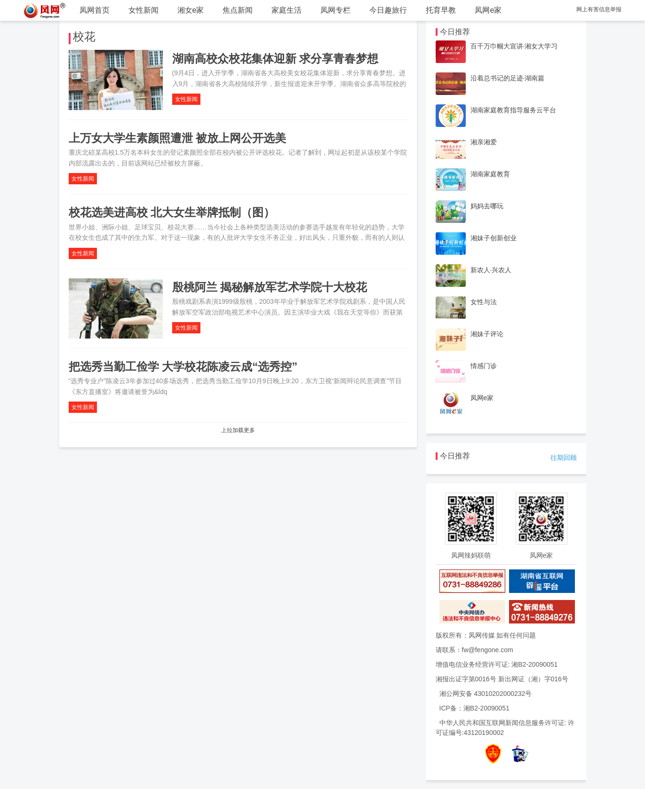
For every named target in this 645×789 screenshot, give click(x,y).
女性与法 (483, 302)
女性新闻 (143, 10)
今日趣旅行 (388, 10)
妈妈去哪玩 (486, 206)
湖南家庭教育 (490, 174)
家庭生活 (286, 10)
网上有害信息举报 (598, 9)
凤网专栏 (335, 10)
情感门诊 (483, 366)
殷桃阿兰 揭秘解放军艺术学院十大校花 (269, 287)
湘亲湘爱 (483, 142)
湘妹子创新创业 (493, 238)
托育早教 (441, 10)
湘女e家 (190, 10)
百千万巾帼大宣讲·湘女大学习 (514, 46)
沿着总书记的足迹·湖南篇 (507, 78)
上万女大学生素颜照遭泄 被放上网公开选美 (178, 138)
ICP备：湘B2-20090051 (474, 708)
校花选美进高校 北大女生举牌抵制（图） (172, 212)
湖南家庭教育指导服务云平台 (513, 110)
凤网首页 (95, 10)
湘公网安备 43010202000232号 (485, 693)
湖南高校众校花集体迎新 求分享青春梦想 (275, 58)
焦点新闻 (238, 10)
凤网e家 (488, 10)
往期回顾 (563, 457)
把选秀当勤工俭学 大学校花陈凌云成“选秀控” (183, 366)
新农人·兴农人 (491, 270)
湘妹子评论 (486, 334)
